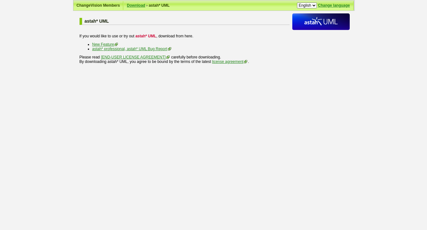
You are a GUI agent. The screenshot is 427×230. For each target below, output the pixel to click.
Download (136, 5)
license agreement (227, 61)
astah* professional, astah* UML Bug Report (129, 49)
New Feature (103, 44)
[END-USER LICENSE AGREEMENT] (133, 57)
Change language (334, 5)
